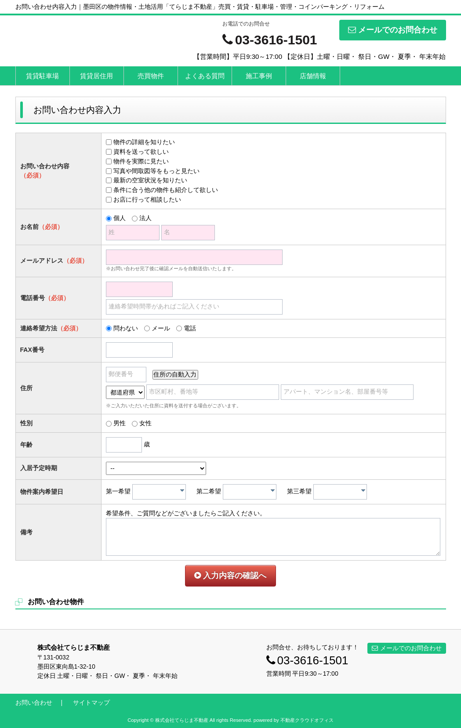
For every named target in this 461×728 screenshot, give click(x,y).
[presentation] (182, 490)
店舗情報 (313, 76)
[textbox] (161, 492)
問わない (125, 328)
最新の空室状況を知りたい (150, 180)
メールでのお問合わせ (392, 29)
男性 (119, 423)
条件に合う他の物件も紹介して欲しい (165, 189)
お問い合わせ (33, 702)
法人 (145, 217)
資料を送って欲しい (141, 151)
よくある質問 (205, 76)
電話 (190, 328)
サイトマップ (91, 702)
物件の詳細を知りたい (144, 141)
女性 (145, 423)
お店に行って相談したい (147, 199)
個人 (119, 217)
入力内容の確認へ (230, 575)
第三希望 (299, 491)
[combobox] (159, 492)
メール (161, 328)
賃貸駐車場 (42, 76)
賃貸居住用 (96, 76)
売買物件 (151, 76)
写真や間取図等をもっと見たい (156, 170)
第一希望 (118, 491)
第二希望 (208, 491)
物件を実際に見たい (141, 161)
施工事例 (259, 76)
